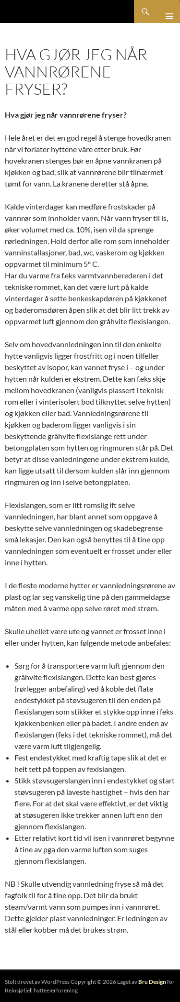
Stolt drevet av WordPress (37, 981)
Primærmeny (165, 11)
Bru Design (152, 981)
